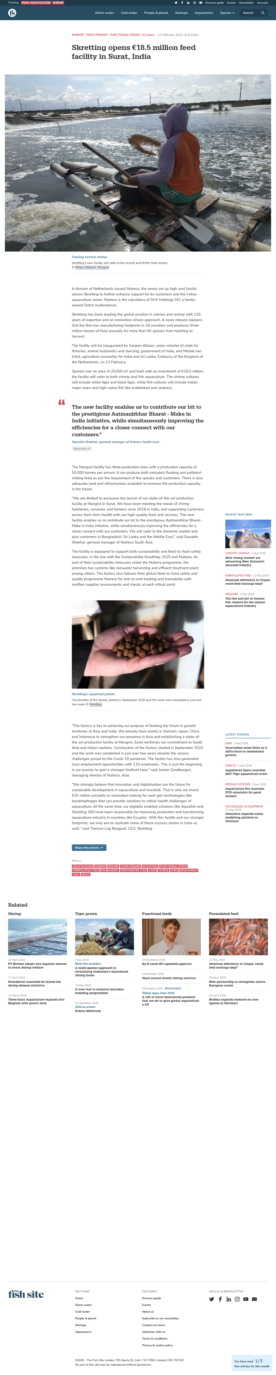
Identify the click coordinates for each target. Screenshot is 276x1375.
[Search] (254, 13)
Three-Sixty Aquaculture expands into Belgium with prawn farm (36, 1001)
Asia (76, 874)
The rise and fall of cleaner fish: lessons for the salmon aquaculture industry (245, 602)
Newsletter (246, 3)
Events (231, 3)
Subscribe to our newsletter (160, 1318)
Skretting (95, 704)
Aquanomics (204, 13)
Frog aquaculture (36, 2)
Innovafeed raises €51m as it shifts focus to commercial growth (246, 751)
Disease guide (214, 3)
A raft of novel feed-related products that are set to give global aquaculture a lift (170, 1000)
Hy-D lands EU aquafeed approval (167, 964)
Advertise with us (153, 1332)
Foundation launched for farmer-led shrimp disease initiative (34, 983)
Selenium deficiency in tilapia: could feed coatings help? (248, 582)
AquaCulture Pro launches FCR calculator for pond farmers (244, 792)
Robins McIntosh (88, 1011)
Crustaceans (83, 866)
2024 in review (85, 1007)
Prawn (113, 866)
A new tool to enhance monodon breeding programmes (99, 991)
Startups (181, 13)
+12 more (147, 35)
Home (79, 1298)
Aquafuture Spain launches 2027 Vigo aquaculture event (246, 772)
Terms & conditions (155, 1339)
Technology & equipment (244, 806)
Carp (152, 870)
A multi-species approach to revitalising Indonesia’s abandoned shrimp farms (101, 971)
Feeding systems (237, 784)
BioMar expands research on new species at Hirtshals (233, 1001)
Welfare (231, 594)
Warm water (104, 13)
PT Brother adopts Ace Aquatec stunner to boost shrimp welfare (37, 966)
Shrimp (58, 2)
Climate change (237, 553)
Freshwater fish (133, 870)
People (163, 870)
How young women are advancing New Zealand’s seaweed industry (244, 561)
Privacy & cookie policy (157, 1345)
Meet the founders (88, 963)
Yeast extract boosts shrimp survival (169, 978)
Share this (82, 449)
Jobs (228, 743)
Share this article (89, 848)
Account (262, 3)
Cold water (129, 13)
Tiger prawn (97, 35)
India (86, 874)
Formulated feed (238, 575)
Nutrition (150, 866)
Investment (188, 870)
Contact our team (153, 1325)
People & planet (156, 13)
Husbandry (109, 870)
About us (148, 1312)
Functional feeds (125, 35)
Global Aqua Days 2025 (158, 993)
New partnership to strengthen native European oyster (237, 983)
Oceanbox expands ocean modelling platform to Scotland (244, 817)
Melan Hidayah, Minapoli (92, 267)
